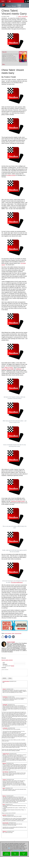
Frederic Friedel (11, 642)
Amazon (3, 369)
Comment (4, 667)
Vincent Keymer (18, 633)
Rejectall (15, 854)
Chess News (11, 6)
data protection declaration (18, 850)
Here (9, 848)
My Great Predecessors (17, 582)
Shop (3, 1)
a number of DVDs (10, 175)
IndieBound (18, 369)
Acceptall (23, 854)
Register (12, 665)
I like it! (19, 16)
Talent (13, 633)
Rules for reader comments (7, 660)
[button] (10, 1)
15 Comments (24, 16)
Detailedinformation (6, 854)
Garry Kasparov (8, 633)
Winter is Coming (9, 367)
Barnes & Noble (10, 369)
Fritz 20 (4, 52)
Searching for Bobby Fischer (18, 501)
